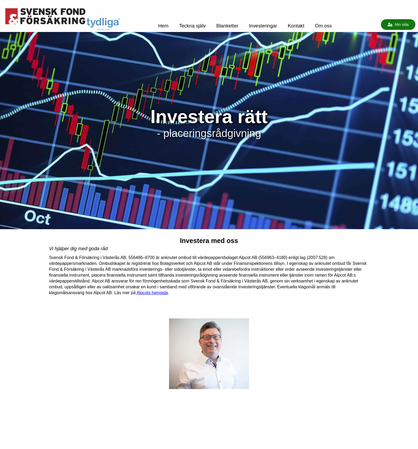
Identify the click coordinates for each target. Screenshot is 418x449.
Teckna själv (192, 26)
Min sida (398, 24)
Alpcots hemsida (152, 292)
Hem (163, 26)
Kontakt (296, 26)
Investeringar (263, 26)
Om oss (323, 26)
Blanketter (227, 26)
